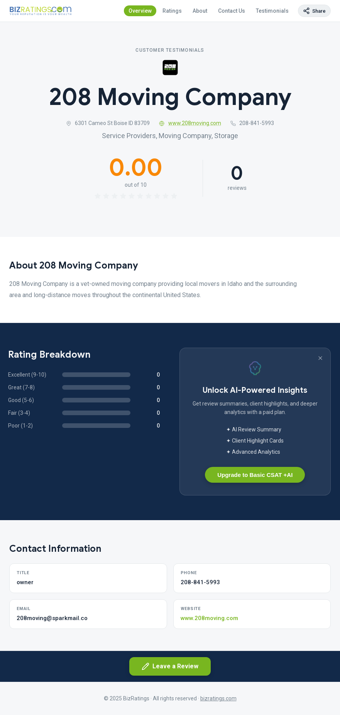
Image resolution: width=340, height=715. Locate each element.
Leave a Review (170, 666)
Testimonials (272, 11)
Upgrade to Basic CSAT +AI (255, 475)
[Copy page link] (314, 11)
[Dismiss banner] (320, 358)
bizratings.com (218, 698)
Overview (140, 11)
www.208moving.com (190, 123)
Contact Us (231, 11)
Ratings (172, 11)
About (200, 11)
